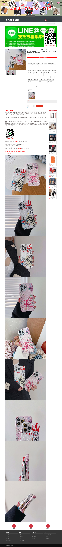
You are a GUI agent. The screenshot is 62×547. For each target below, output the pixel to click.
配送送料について (34, 538)
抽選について (21, 536)
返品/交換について (35, 536)
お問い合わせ (47, 536)
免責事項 (7, 538)
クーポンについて (22, 538)
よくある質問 (47, 538)
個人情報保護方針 (9, 540)
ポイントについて (22, 540)
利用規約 (7, 536)
